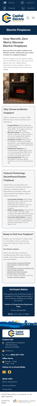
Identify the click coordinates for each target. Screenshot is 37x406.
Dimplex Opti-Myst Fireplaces (17, 272)
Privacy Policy (7, 389)
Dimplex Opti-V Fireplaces (16, 274)
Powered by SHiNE (5, 402)
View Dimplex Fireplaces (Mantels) (19, 263)
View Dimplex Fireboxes (15, 270)
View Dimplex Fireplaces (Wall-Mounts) (20, 268)
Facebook (9, 8)
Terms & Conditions (9, 386)
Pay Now (9, 2)
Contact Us (27, 2)
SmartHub (28, 8)
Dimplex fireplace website (16, 277)
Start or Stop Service (9, 382)
